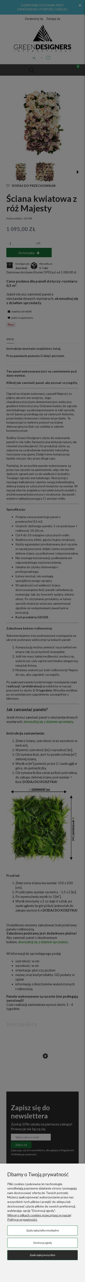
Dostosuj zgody (42, 1242)
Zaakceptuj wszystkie (42, 1255)
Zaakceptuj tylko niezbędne (42, 1230)
